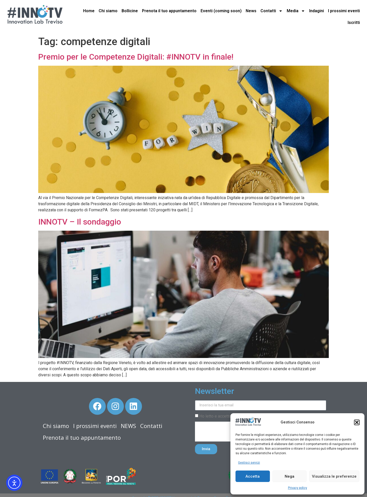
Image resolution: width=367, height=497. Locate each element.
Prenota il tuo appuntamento (169, 10)
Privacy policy (297, 488)
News (251, 10)
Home (89, 10)
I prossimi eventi (344, 10)
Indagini (316, 10)
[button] (356, 422)
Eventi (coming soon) (221, 10)
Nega (289, 476)
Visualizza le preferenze (334, 476)
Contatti (271, 11)
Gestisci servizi (249, 462)
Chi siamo (108, 10)
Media (296, 11)
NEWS (128, 426)
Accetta (252, 476)
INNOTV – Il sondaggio (79, 222)
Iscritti (354, 22)
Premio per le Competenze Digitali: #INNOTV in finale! (135, 57)
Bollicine (130, 10)
